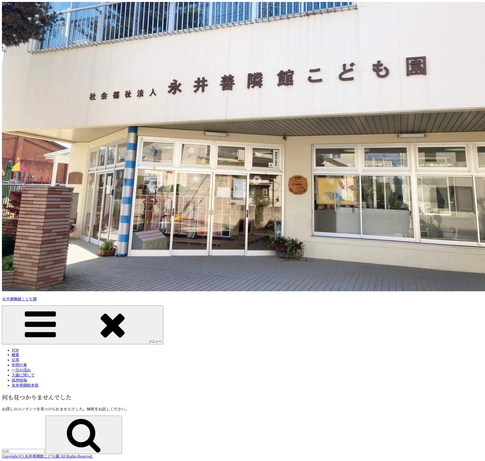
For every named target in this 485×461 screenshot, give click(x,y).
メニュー (82, 324)
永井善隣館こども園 (19, 299)
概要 (15, 355)
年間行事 (19, 365)
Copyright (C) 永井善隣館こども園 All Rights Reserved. (47, 456)
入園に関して (23, 375)
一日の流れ (21, 370)
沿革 (15, 360)
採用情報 (19, 380)
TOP (15, 350)
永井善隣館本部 (25, 385)
